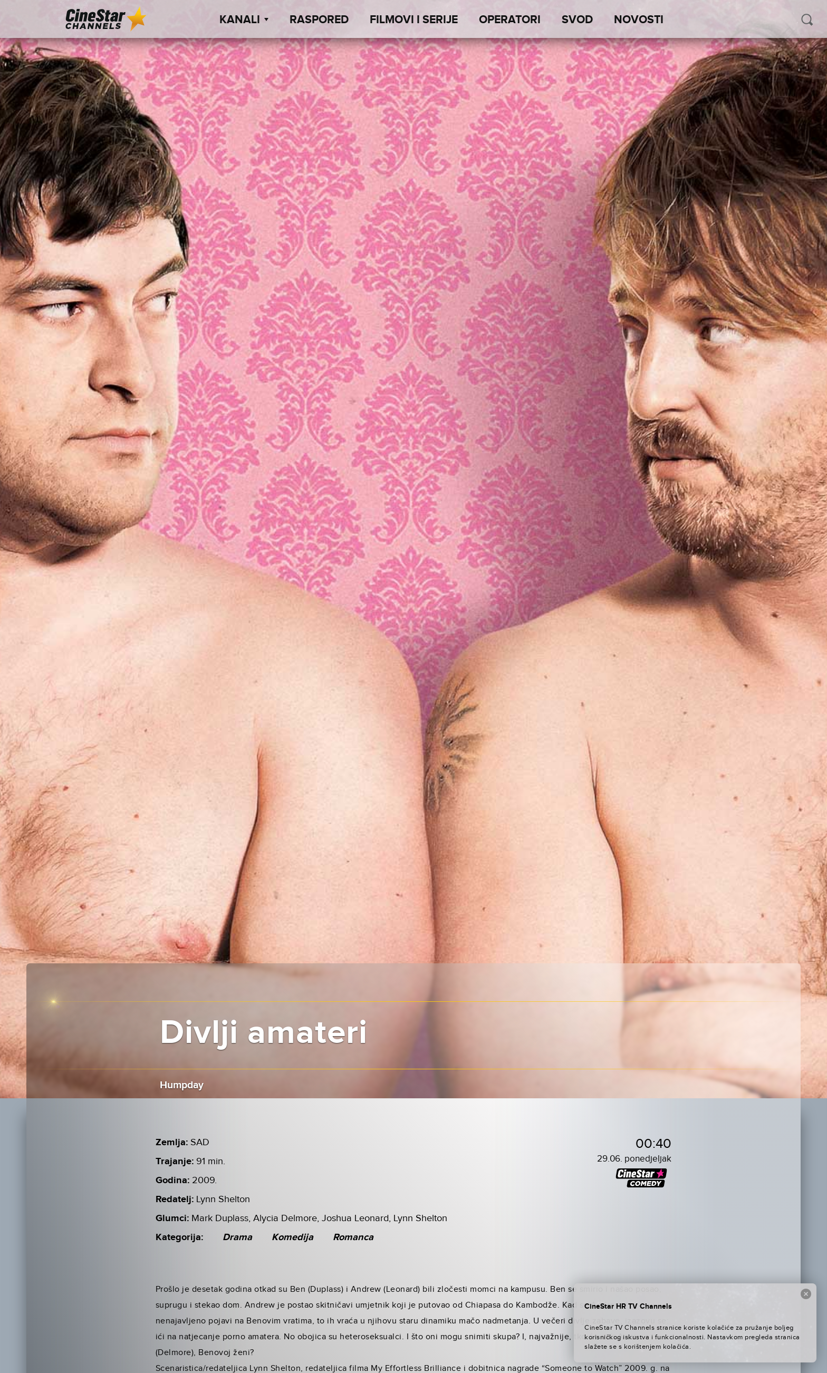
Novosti (638, 20)
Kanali (243, 20)
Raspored (319, 20)
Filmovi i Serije (414, 20)
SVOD (577, 20)
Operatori (510, 20)
